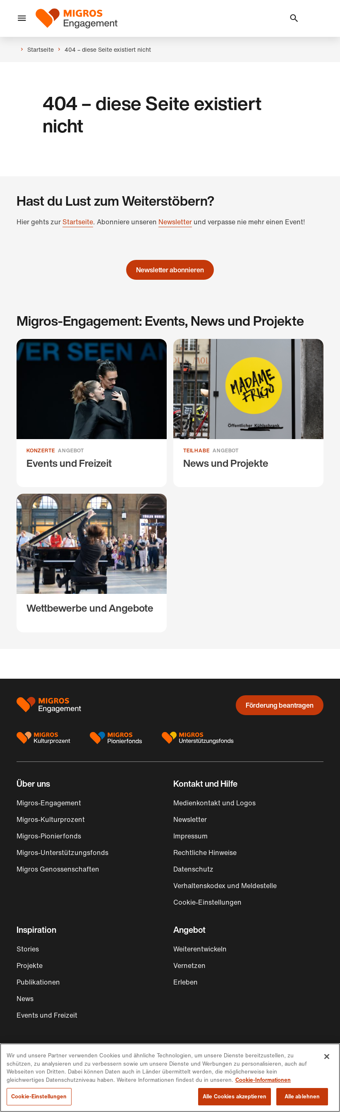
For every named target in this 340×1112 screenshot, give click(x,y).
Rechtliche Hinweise (205, 852)
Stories (28, 949)
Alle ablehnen (302, 1096)
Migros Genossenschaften (58, 869)
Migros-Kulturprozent (51, 819)
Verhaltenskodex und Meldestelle (225, 886)
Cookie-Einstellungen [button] (207, 902)
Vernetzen (189, 965)
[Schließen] (327, 1056)
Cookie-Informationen (263, 1080)
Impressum (190, 836)
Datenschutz (193, 869)
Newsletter (175, 222)
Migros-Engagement (49, 803)
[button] (21, 18)
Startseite (77, 222)
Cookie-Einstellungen (39, 1096)
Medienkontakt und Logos (214, 803)
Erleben (185, 982)
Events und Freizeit (47, 1015)
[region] (170, 1077)
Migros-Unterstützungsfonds (62, 852)
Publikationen (38, 982)
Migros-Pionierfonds (49, 836)
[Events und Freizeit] (92, 413)
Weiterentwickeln (200, 949)
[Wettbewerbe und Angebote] (92, 563)
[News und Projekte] (248, 413)
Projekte (30, 965)
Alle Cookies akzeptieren (234, 1096)
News (25, 999)
